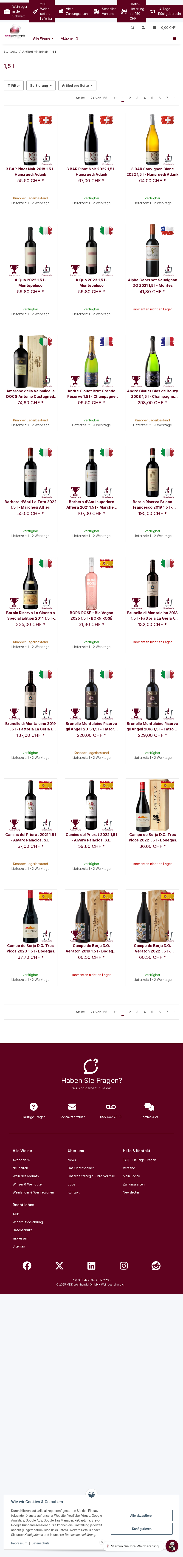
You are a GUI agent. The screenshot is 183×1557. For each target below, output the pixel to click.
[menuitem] (44, 38)
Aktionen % (21, 1160)
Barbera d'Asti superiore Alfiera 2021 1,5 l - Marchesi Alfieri (91, 504)
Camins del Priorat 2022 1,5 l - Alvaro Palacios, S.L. (91, 837)
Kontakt (74, 1192)
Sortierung (39, 85)
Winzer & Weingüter (28, 1184)
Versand (129, 1168)
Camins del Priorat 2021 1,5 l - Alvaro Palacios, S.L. (30, 837)
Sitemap (19, 1246)
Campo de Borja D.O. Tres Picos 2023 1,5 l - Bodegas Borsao (30, 948)
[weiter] (175, 98)
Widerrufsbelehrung (28, 1222)
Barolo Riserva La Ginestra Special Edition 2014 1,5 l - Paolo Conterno (30, 615)
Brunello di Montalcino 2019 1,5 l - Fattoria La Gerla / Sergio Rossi (30, 726)
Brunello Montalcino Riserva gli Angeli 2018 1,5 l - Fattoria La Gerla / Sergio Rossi (152, 726)
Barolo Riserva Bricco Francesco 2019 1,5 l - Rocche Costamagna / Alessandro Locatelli (152, 504)
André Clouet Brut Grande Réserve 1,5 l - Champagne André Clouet (91, 394)
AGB (16, 1214)
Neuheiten (20, 1168)
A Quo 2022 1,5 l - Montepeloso (30, 283)
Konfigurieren (141, 1529)
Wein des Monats (26, 1176)
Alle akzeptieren (141, 1515)
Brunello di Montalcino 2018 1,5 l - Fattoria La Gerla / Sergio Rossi (152, 615)
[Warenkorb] (164, 27)
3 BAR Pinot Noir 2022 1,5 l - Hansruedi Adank (91, 172)
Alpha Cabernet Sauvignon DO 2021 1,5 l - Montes (152, 283)
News (72, 1160)
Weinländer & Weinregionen (33, 1192)
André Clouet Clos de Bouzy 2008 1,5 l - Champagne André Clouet (152, 394)
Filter (13, 85)
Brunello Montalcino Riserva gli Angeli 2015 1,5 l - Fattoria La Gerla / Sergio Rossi (91, 726)
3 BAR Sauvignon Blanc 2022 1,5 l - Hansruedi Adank (152, 172)
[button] (132, 27)
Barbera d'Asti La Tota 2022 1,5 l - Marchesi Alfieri (30, 504)
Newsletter (131, 1192)
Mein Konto (131, 1176)
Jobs (71, 1184)
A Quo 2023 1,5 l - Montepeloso (91, 283)
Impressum (19, 1543)
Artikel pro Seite (75, 85)
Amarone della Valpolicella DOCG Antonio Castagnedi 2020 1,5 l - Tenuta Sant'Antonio (30, 394)
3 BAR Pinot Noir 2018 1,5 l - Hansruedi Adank (30, 172)
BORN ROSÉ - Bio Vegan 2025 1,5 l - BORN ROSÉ (91, 615)
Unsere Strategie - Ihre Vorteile (91, 1176)
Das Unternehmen (81, 1168)
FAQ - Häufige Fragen (139, 1160)
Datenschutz (41, 1543)
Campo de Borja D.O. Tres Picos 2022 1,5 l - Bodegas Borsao (152, 837)
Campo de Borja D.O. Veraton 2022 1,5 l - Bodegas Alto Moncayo (152, 948)
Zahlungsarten (134, 1184)
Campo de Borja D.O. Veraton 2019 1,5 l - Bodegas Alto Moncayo (91, 948)
